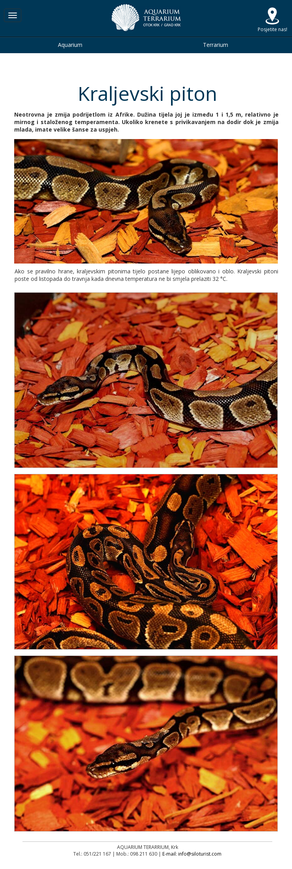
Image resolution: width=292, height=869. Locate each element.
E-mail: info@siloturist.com (191, 853)
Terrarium (215, 44)
